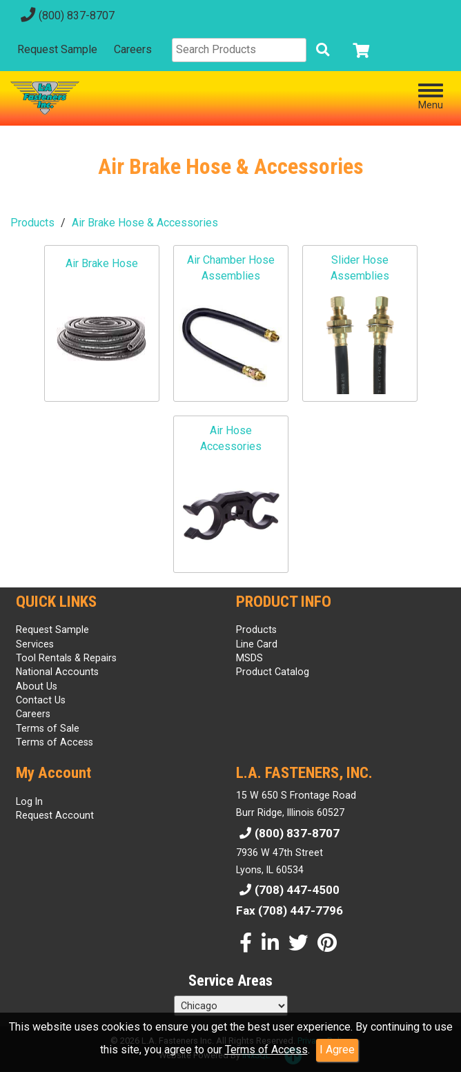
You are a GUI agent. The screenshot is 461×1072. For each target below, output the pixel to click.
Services (35, 644)
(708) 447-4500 (288, 890)
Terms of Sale (47, 728)
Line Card (256, 644)
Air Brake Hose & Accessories (145, 222)
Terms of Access (266, 1049)
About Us (36, 686)
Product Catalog (272, 671)
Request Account (55, 815)
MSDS (249, 657)
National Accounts (57, 671)
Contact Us (41, 699)
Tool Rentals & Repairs (66, 657)
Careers (133, 49)
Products (32, 222)
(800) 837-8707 (66, 15)
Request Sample (57, 49)
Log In (29, 801)
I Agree (337, 1049)
